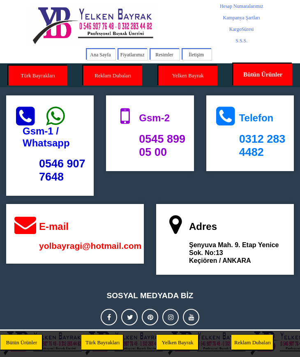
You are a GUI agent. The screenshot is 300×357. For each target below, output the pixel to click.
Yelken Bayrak (188, 75)
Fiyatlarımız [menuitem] (132, 55)
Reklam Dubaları (113, 75)
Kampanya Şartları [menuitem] (241, 18)
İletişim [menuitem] (196, 55)
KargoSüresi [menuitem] (241, 29)
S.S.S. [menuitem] (241, 41)
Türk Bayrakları (38, 75)
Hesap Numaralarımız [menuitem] (241, 6)
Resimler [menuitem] (164, 55)
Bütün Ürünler (262, 74)
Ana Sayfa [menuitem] (100, 55)
